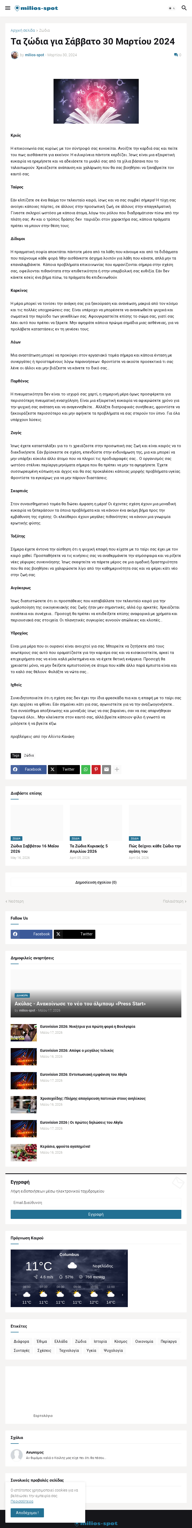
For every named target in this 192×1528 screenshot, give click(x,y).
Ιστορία (100, 1341)
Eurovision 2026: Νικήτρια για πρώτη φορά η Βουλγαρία (87, 1026)
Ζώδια (44, 31)
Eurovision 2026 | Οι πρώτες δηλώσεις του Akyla (81, 1122)
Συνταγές (22, 1350)
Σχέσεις (44, 1350)
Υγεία (91, 1350)
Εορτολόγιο (43, 1416)
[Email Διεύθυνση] (96, 1202)
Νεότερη (16, 901)
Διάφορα (21, 1341)
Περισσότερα (22, 1501)
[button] (7, 8)
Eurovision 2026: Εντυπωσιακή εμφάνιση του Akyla (83, 1074)
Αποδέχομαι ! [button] (27, 1513)
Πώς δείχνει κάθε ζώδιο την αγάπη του (155, 849)
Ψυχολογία (113, 1350)
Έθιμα (42, 1341)
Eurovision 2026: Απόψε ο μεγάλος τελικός (77, 1050)
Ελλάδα (61, 1341)
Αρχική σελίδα (23, 31)
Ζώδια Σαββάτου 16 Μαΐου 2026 (35, 849)
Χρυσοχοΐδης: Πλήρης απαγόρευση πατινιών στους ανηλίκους (93, 1098)
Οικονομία (144, 1341)
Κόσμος (121, 1341)
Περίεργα (169, 1341)
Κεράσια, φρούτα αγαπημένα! (65, 1146)
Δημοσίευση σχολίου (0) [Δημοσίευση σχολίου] (96, 882)
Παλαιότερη (173, 901)
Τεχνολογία (69, 1350)
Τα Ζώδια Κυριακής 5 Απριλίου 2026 (89, 849)
